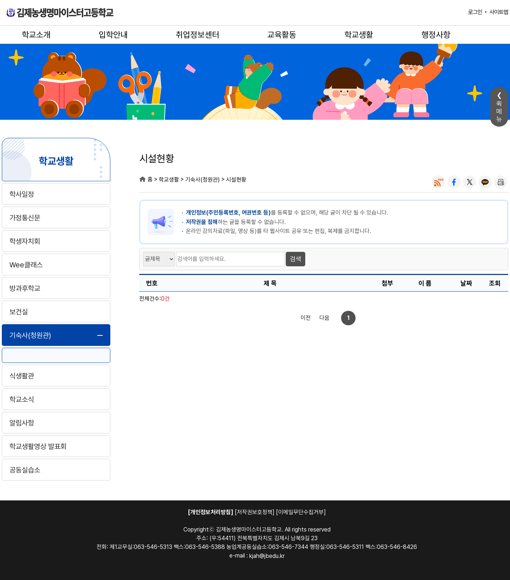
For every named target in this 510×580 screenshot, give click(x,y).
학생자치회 (24, 241)
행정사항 (435, 35)
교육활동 (281, 35)
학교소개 (36, 35)
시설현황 (236, 179)
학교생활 (358, 35)
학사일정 (21, 194)
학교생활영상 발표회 (38, 446)
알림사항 (21, 423)
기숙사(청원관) (30, 335)
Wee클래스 (26, 265)
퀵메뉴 (499, 111)
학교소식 (21, 399)
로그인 (475, 12)
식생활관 (21, 376)
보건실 (18, 312)
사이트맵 (498, 12)
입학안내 (113, 35)
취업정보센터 (197, 35)
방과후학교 (24, 288)
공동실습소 (24, 470)
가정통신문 (24, 217)
